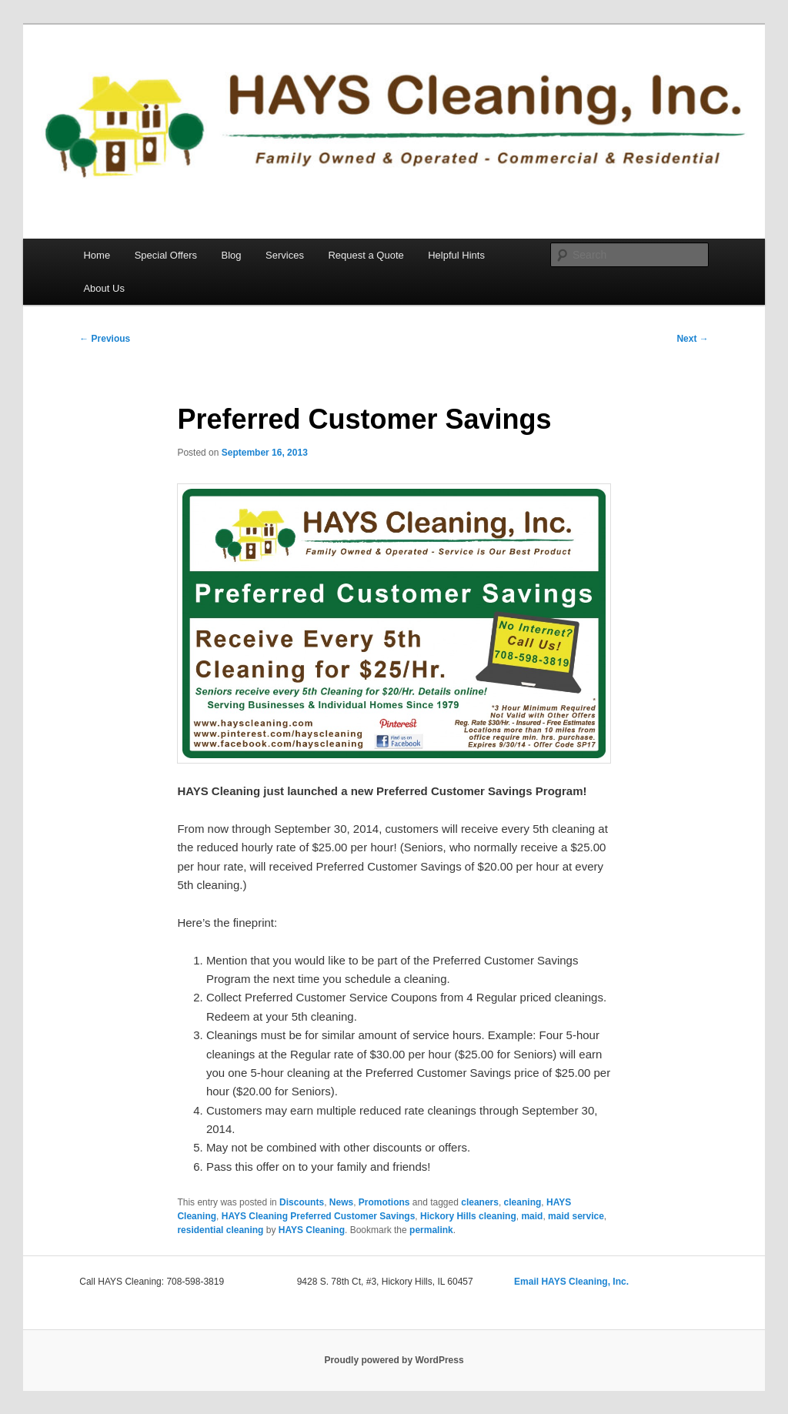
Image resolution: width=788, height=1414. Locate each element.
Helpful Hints (456, 255)
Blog (232, 255)
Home (96, 255)
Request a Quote (365, 255)
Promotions (384, 1202)
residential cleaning (220, 1230)
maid (532, 1216)
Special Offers (166, 255)
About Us (103, 288)
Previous (104, 338)
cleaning (523, 1202)
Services (284, 255)
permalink (431, 1230)
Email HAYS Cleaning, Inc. (571, 1281)
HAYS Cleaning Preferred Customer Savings (319, 1216)
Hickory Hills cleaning (468, 1216)
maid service (576, 1216)
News (341, 1202)
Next (692, 338)
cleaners (480, 1202)
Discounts (301, 1202)
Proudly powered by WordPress (393, 1360)
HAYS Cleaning (312, 1230)
